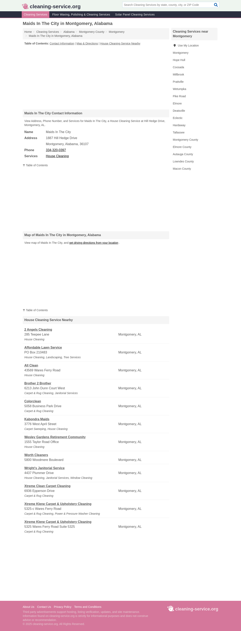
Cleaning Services (35, 14)
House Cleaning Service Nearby (120, 43)
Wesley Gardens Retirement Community (55, 437)
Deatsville (179, 110)
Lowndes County (183, 161)
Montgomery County (185, 139)
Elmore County (182, 147)
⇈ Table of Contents (35, 165)
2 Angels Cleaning (38, 329)
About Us (28, 606)
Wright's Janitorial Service (44, 468)
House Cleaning (57, 156)
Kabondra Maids (36, 419)
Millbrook (178, 74)
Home (28, 31)
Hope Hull (179, 60)
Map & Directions (87, 43)
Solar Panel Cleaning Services (134, 14)
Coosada (178, 67)
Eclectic (177, 118)
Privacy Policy (62, 606)
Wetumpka (179, 89)
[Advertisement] (96, 77)
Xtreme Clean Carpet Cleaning (47, 486)
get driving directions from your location (93, 242)
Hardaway (179, 125)
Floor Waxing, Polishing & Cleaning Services (81, 14)
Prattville (178, 81)
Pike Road (179, 96)
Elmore (177, 103)
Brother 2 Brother (37, 383)
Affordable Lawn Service (43, 347)
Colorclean (32, 401)
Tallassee (178, 132)
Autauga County (183, 154)
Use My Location (186, 45)
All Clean (31, 365)
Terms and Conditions (87, 606)
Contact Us (44, 606)
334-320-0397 (56, 150)
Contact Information (62, 43)
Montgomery (180, 52)
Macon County (182, 168)
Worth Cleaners (36, 455)
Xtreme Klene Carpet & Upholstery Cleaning (57, 504)
